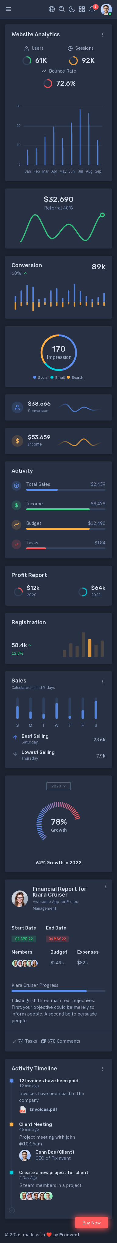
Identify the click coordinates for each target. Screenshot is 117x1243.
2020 (56, 786)
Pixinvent (69, 1235)
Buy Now (91, 1223)
